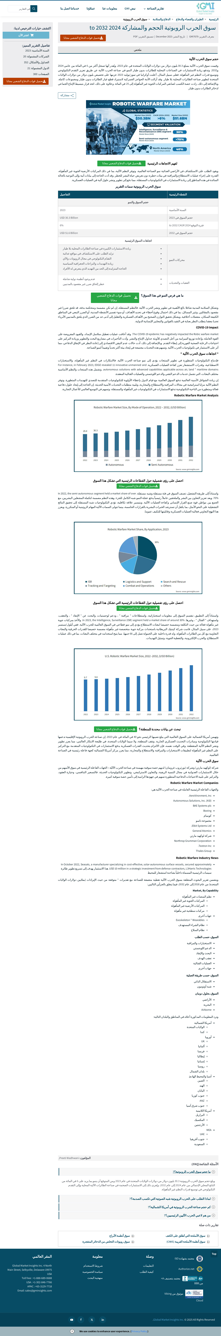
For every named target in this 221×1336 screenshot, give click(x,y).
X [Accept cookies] (72, 1331)
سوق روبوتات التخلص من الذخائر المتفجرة (106, 1241)
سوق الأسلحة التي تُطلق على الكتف (185, 1236)
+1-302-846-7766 (42, 1282)
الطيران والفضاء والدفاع (189, 19)
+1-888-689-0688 (42, 1278)
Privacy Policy (139, 1331)
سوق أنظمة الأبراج (119, 1236)
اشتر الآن (25, 35)
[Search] (33, 8)
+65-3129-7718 (43, 1286)
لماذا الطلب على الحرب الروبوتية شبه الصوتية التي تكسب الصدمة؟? (173, 1199)
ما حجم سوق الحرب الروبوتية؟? (195, 1172)
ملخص (138, 50)
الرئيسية (213, 19)
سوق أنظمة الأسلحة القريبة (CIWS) (186, 1241)
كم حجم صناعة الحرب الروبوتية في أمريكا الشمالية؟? (182, 1207)
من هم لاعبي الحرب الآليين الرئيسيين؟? (190, 1215)
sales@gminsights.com (38, 1290)
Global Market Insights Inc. (168, 1319)
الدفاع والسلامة (161, 19)
